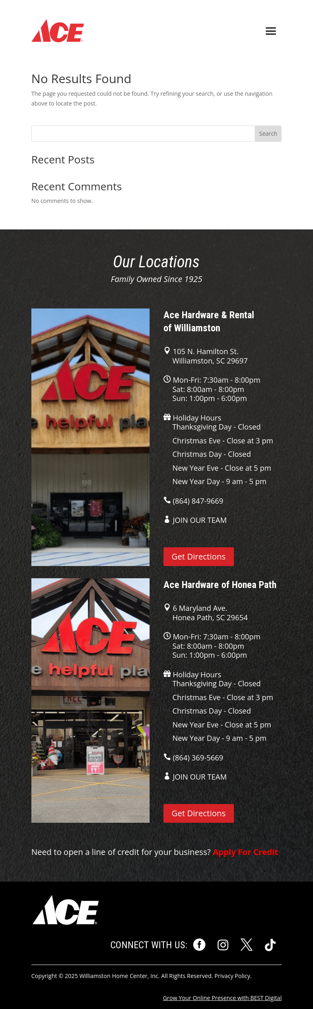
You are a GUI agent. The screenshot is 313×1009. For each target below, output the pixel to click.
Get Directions (199, 556)
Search (268, 133)
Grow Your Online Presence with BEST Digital (222, 998)
